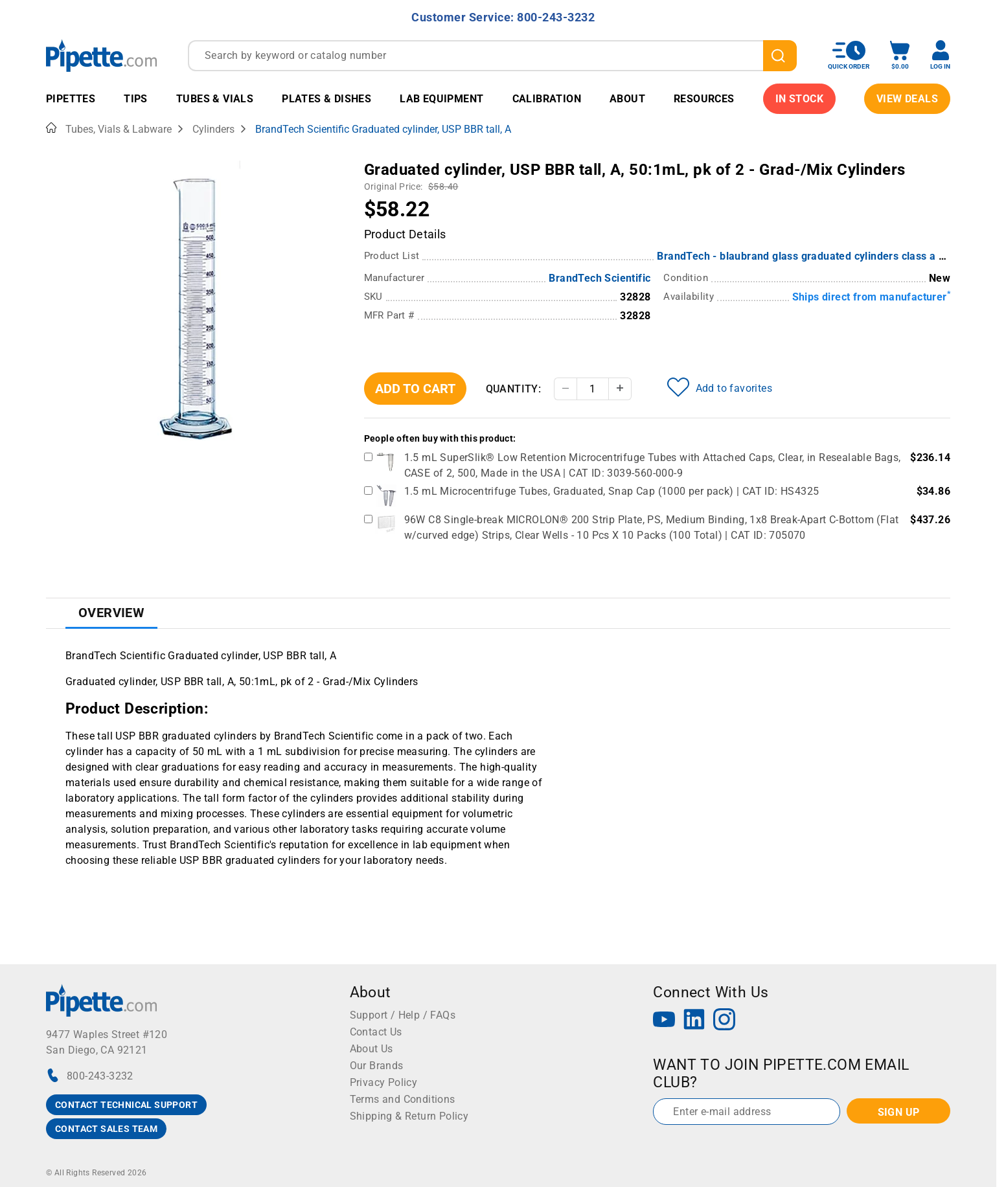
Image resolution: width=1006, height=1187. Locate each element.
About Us (371, 1049)
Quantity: (514, 389)
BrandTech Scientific (599, 278)
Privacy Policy (384, 1082)
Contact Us (376, 1032)
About (627, 99)
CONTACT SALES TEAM (106, 1129)
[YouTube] (664, 1021)
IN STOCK (799, 99)
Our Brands (377, 1065)
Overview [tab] (111, 612)
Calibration (546, 99)
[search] (780, 55)
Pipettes (70, 99)
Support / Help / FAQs (402, 1015)
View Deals (907, 99)
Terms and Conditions (402, 1099)
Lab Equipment (441, 99)
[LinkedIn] (694, 1021)
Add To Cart (415, 388)
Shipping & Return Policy (409, 1116)
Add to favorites (719, 387)
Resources (704, 99)
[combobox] (492, 55)
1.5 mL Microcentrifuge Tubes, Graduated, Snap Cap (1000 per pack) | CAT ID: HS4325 (611, 491)
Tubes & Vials (214, 99)
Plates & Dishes (326, 99)
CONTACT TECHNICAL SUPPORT (126, 1105)
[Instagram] (724, 1021)
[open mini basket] (899, 55)
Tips (136, 99)
